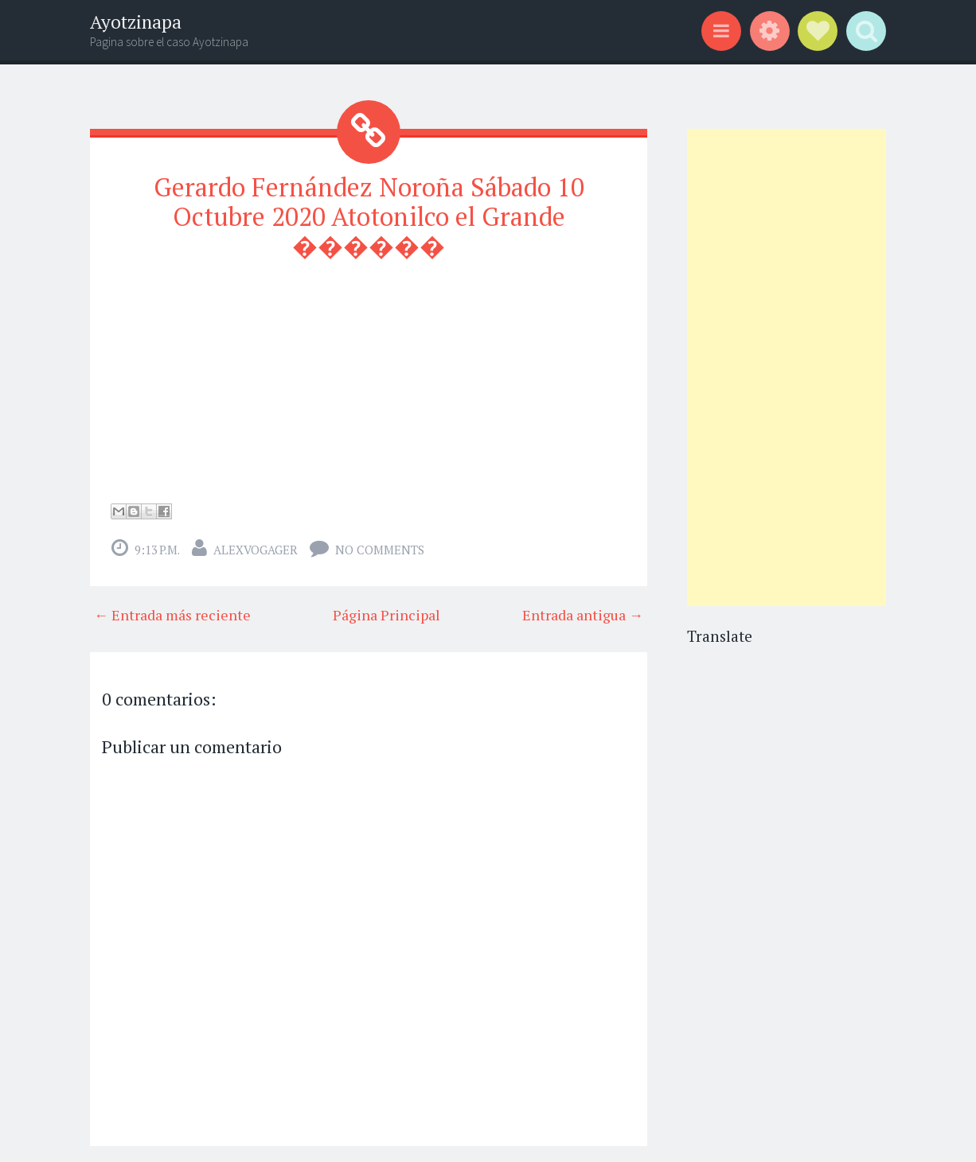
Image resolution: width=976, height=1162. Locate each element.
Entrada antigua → (582, 614)
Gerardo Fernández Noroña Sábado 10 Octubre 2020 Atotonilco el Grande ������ (369, 216)
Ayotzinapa (136, 22)
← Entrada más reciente (172, 614)
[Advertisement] (786, 367)
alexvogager (255, 550)
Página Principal (386, 614)
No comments (379, 550)
